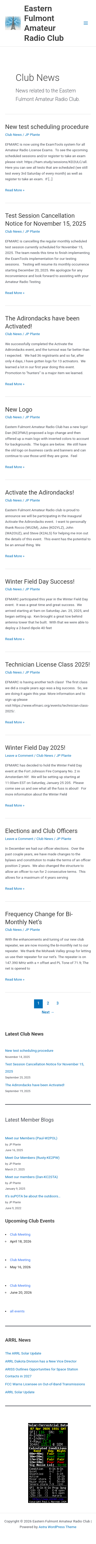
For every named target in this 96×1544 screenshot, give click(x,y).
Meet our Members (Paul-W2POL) (31, 1138)
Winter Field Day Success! (39, 581)
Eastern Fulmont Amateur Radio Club (44, 23)
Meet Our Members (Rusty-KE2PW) (32, 1157)
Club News (13, 134)
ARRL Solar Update (20, 1392)
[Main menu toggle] (86, 23)
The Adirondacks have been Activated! (35, 1085)
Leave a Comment (19, 755)
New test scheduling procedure (47, 126)
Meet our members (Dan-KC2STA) (31, 1177)
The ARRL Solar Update (23, 1353)
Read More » (15, 190)
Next (48, 1012)
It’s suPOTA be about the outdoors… (32, 1196)
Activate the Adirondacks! (39, 492)
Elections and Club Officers (41, 831)
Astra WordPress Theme (57, 1527)
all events (17, 1311)
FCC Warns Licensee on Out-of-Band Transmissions (45, 1384)
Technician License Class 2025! (47, 664)
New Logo (18, 409)
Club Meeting (20, 1234)
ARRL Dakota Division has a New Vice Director (41, 1361)
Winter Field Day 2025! (35, 747)
